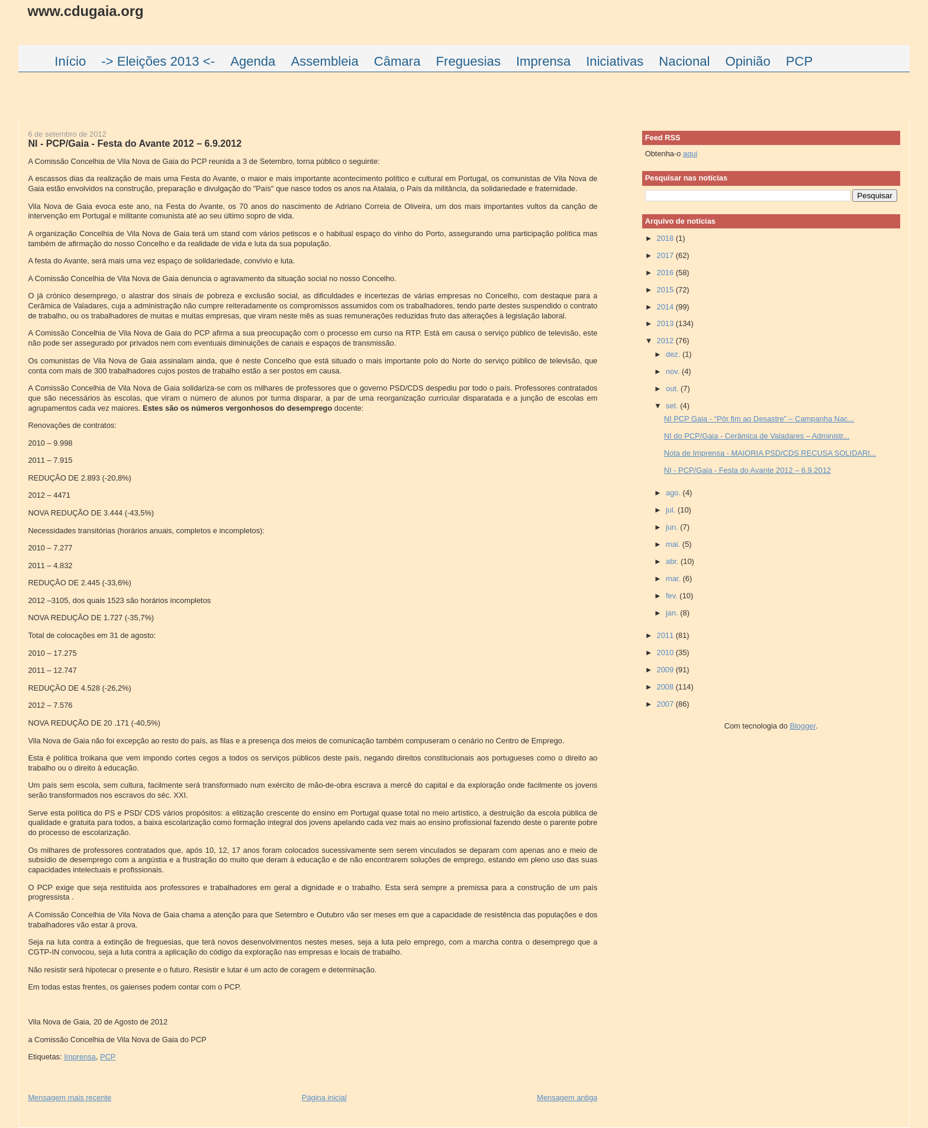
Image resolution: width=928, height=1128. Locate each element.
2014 (666, 306)
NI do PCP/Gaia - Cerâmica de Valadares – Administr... (757, 435)
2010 (666, 652)
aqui (690, 153)
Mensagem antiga (567, 1097)
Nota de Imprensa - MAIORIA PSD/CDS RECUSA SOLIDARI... (770, 453)
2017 (666, 255)
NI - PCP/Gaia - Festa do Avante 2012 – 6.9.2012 (134, 143)
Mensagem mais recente (69, 1097)
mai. (674, 544)
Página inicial (324, 1097)
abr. (673, 561)
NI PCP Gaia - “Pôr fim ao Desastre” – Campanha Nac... (759, 418)
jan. (673, 612)
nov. (674, 371)
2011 (666, 635)
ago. (674, 492)
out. (673, 388)
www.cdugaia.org (85, 11)
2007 (666, 704)
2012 (666, 340)
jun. (673, 527)
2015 (666, 289)
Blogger (803, 725)
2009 (666, 669)
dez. (674, 354)
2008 (666, 686)
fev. (672, 595)
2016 (666, 272)
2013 (666, 323)
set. (673, 405)
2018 (666, 238)
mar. (674, 578)
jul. (672, 509)
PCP (107, 1056)
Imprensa (80, 1056)
